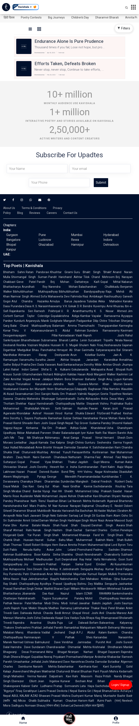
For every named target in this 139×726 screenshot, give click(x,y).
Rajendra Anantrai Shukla (34, 622)
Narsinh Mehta (44, 666)
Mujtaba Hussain (50, 345)
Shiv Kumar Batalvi (26, 525)
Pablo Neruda (21, 549)
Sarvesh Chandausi (53, 457)
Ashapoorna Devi (20, 569)
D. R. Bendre (84, 306)
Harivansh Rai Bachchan (77, 510)
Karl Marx (29, 505)
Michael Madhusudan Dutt (42, 559)
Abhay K (55, 569)
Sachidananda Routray (109, 486)
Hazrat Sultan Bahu (50, 540)
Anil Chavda (107, 613)
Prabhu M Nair (47, 505)
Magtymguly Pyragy (29, 476)
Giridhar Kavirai (81, 486)
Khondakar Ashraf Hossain (35, 413)
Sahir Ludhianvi (42, 686)
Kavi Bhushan (102, 496)
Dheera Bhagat (20, 656)
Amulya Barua (61, 301)
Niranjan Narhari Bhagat (87, 652)
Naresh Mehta (81, 501)
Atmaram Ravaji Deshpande (43, 355)
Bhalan (120, 608)
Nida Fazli (22, 515)
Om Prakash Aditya (63, 428)
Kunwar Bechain (73, 681)
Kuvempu (99, 306)
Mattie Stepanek (87, 403)
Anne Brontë (44, 447)
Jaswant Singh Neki (43, 515)
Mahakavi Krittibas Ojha (103, 579)
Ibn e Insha (68, 467)
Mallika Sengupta (105, 583)
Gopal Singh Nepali (61, 423)
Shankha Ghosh (72, 554)
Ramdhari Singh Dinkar (28, 588)
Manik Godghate (51, 320)
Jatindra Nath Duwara (70, 384)
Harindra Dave (21, 647)
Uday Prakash (102, 491)
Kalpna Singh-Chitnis (70, 442)
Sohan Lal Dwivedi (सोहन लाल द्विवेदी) (82, 705)
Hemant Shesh (114, 437)
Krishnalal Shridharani (107, 647)
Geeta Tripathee (111, 393)
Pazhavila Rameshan (48, 418)
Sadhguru (17, 705)
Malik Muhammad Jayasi (50, 496)
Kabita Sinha (51, 554)
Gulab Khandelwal (93, 428)
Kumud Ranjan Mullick (102, 574)
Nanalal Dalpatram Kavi (54, 676)
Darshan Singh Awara (108, 525)
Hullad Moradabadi (22, 447)
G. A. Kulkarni (60, 369)
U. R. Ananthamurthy (77, 311)
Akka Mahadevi (110, 301)
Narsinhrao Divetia (82, 661)
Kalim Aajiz (116, 467)
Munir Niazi (97, 520)
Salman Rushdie (75, 408)
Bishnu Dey (85, 583)
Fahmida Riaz (79, 296)
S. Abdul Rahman (70, 330)
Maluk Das (19, 486)
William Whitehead (109, 588)
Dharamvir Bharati (107, 17)
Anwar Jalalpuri (42, 379)
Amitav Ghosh (112, 364)
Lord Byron (118, 544)
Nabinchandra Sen (72, 579)
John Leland (65, 549)
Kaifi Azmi (96, 700)
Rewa (75, 240)
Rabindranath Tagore (34, 598)
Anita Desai (109, 398)
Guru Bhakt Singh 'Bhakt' (93, 272)
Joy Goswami (34, 564)
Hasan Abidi (85, 374)
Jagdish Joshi (111, 603)
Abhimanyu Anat (57, 437)
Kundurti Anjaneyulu (27, 320)
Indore (107, 240)
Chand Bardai (31, 491)
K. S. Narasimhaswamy (47, 306)
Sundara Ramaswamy (103, 330)
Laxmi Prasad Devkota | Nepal (57, 691)
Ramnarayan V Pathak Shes (58, 637)
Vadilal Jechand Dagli (58, 632)
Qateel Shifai (39, 369)
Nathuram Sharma (81, 457)
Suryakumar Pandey (68, 598)
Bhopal (11, 245)
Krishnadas (111, 471)
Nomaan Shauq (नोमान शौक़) (42, 705)
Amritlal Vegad (21, 379)
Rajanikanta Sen (21, 311)
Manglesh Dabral (88, 481)
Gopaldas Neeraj (41, 656)
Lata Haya (87, 686)
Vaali (79, 335)
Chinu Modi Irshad (65, 603)
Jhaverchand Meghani (26, 671)
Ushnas (29, 642)
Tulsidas (92, 301)
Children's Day (80, 17)
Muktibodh (44, 510)
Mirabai (16, 491)
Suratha (40, 359)
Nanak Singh (42, 530)
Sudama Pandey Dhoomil (105, 423)
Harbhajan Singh (78, 520)
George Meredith (61, 476)
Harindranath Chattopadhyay (56, 403)
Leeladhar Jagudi (26, 442)
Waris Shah (115, 540)
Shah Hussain (23, 540)
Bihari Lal (65, 501)
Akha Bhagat (56, 652)
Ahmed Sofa (38, 296)
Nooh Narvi (32, 457)
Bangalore (13, 240)
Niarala (56, 510)
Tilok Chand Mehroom (99, 277)
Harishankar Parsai (95, 418)
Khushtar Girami (61, 272)
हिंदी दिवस (9, 17)
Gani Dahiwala (22, 613)
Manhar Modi (41, 603)
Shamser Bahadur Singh (88, 379)
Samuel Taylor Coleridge (32, 316)
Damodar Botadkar (107, 661)
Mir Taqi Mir (20, 437)
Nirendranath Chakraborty (102, 554)
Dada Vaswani (46, 364)
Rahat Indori (20, 369)
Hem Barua (59, 544)
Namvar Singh (20, 296)
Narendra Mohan (63, 286)
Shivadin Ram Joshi (35, 423)
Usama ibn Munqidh (32, 389)
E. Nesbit (117, 505)
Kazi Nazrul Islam (65, 593)
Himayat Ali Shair (69, 350)
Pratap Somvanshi (66, 686)
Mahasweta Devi (59, 296)
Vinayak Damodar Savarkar (70, 447)
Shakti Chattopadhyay (24, 583)
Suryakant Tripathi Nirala (105, 340)
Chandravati (38, 574)
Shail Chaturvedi (24, 452)
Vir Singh (108, 535)
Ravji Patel (108, 608)
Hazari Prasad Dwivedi (32, 471)
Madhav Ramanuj (60, 608)
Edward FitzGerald (97, 413)
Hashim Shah (62, 530)
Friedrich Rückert (113, 481)
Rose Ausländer (23, 496)
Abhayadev (92, 398)
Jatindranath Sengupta (77, 569)
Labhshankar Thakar (86, 608)
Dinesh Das (41, 569)
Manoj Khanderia (27, 632)
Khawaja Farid (89, 535)
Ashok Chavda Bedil (47, 613)
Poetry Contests (31, 17)
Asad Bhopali (115, 369)
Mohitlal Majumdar (74, 574)
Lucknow (45, 240)
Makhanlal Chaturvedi (56, 671)
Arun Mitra (54, 574)
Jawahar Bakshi (90, 603)
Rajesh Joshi (103, 335)
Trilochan (114, 320)
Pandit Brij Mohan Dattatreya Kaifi (68, 281)
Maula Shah (51, 525)
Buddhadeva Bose (28, 554)
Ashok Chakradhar (80, 496)
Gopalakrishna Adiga (65, 316)
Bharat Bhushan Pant (85, 671)
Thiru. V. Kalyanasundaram (33, 330)
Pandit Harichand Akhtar (65, 277)
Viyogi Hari (49, 491)
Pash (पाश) (113, 700)
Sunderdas (68, 481)
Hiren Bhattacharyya (60, 389)
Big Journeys (56, 17)
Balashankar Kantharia (74, 666)
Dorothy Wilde (93, 364)
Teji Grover (81, 423)
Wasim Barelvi (117, 432)
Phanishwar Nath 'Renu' (30, 501)
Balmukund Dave (48, 642)
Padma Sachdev (106, 549)
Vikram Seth (51, 408)
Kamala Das (47, 442)
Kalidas (72, 374)
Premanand (37, 652)
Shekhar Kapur (26, 403)
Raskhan (52, 501)
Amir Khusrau (115, 306)
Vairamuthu (26, 359)
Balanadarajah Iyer (73, 432)
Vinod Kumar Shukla (69, 413)
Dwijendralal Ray (73, 559)
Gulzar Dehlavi (72, 418)
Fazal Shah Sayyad (76, 525)
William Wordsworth (83, 588)
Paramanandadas (89, 476)
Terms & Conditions (34, 208)
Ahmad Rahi (22, 530)
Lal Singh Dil (87, 515)
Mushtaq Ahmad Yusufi (54, 452)
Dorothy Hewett (48, 467)
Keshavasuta (112, 345)
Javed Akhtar (58, 359)
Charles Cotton (108, 530)
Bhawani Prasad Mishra (54, 695)
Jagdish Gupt (89, 462)
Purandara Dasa (21, 306)
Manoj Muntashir (105, 695)
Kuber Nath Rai (97, 432)
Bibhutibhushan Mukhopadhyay (35, 291)
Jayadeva (79, 301)
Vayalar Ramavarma (106, 316)
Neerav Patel (22, 603)
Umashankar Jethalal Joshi (30, 661)
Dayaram (114, 652)
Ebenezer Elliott (24, 681)
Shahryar (38, 437)
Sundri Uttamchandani (27, 374)
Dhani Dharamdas (47, 481)
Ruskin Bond (59, 471)
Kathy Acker (43, 549)
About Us (9, 208)
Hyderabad (111, 235)
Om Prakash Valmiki (73, 393)
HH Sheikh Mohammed (74, 491)
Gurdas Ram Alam (108, 515)
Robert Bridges (41, 544)
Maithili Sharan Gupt (57, 588)
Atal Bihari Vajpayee (104, 681)
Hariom (82, 700)
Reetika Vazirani (27, 345)
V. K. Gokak (69, 306)
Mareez (122, 613)
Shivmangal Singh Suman (29, 277)
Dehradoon (111, 245)
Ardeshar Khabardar (108, 656)
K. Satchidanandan (101, 447)
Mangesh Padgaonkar (78, 320)
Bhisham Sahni (14, 272)
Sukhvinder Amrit (19, 520)
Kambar (85, 316)
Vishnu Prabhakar (112, 403)
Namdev (114, 389)
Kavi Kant (100, 666)
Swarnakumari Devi (27, 393)
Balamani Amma (64, 325)
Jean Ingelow (48, 681)
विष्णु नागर (75, 471)
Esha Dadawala (44, 617)
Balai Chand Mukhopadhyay (30, 325)
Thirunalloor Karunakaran (33, 384)
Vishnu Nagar (93, 471)
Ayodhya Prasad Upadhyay (58, 583)
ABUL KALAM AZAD (25, 695)
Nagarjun (93, 393)
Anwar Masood (115, 520)
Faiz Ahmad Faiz (108, 457)
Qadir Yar (24, 535)
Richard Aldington (54, 374)
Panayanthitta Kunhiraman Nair (94, 452)
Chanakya (26, 481)
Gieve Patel (26, 281)
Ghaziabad (46, 245)
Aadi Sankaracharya (70, 364)
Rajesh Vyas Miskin (24, 608)
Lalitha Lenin (78, 340)
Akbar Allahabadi (28, 432)
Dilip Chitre (100, 320)
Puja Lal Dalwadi (72, 622)
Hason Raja (19, 579)
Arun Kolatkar (82, 355)
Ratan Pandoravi (37, 272)
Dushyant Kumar (82, 695)
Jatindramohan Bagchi (43, 579)
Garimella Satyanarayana (98, 350)
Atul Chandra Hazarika (30, 301)
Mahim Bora (62, 379)
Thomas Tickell (21, 544)
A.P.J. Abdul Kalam (91, 632)
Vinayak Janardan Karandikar (94, 359)
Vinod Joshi (90, 613)
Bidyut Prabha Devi (24, 364)
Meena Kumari (112, 462)
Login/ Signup (120, 684)
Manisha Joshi (24, 617)
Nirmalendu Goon (113, 559)
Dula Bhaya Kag (90, 617)
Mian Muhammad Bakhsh (86, 540)
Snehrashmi (23, 627)
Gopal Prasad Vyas (34, 462)
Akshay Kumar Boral (108, 569)
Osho (124, 515)
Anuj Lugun (114, 379)
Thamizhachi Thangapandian (98, 325)
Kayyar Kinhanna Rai (30, 428)
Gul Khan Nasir (57, 486)
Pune (42, 235)
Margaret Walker (105, 374)
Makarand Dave (60, 661)
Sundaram (38, 647)
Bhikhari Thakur (64, 462)
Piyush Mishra (109, 671)
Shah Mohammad (65, 535)
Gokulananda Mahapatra (88, 369)
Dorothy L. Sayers (21, 418)
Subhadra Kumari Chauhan (57, 700)
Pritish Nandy (112, 676)
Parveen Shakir (50, 432)
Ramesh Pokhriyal (47, 311)
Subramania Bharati (54, 340)
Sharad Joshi (27, 467)
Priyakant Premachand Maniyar (73, 656)
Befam (93, 622)
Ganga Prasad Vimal (86, 437)
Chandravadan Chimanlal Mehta (69, 647)
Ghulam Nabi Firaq (91, 345)
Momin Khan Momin (106, 384)
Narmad (18, 642)
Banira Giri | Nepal (89, 691)
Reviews (34, 212)
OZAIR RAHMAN (97, 593)
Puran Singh (42, 535)
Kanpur (11, 249)
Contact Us (70, 212)
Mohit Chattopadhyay (102, 598)
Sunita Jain (108, 355)
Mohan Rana (117, 418)
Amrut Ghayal (71, 613)
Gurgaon (12, 235)
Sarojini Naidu (50, 393)
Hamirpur (77, 245)
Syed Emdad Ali (99, 564)
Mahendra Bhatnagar (41, 398)
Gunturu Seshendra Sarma (103, 442)
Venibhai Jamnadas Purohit (83, 642)
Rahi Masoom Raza (87, 676)
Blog (20, 212)
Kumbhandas (110, 476)
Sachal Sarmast (84, 530)
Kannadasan (67, 335)
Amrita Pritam (77, 544)
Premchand (84, 549)
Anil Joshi (114, 642)
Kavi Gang (36, 486)
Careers (52, 212)
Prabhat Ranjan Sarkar (65, 564)
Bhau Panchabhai (44, 350)
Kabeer (25, 686)
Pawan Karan (100, 408)
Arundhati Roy (34, 286)
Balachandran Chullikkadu (99, 286)
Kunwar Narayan (70, 505)
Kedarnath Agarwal (105, 501)
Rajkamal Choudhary (96, 505)
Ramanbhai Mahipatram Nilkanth (85, 627)
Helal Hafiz (92, 559)
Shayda (42, 608)
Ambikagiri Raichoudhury (105, 296)
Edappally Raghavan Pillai (91, 389)
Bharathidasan (30, 340)
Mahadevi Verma (24, 676)
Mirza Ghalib (27, 700)
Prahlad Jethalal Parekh (47, 627)
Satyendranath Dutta (70, 398)
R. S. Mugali (70, 345)
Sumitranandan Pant (92, 467)
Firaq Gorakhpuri (26, 691)
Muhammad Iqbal (99, 544)
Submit (101, 182)
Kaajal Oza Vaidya (67, 617)
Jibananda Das (34, 593)
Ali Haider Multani (105, 510)
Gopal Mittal (110, 281)
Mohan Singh (58, 520)
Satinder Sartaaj (67, 515)
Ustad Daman (40, 520)
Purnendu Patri (19, 574)
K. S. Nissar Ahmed (110, 311)
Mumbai (76, 235)
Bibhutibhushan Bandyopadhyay (82, 291)
